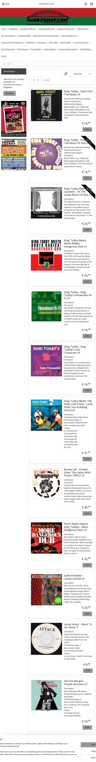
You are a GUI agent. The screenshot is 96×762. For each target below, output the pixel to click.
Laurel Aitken (66, 42)
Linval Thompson (8, 49)
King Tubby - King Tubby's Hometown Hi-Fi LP (78, 295)
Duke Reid (30, 42)
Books (3, 56)
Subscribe (10, 93)
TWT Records (82, 29)
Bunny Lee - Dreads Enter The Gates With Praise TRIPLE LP (77, 472)
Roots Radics (36, 49)
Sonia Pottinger (50, 49)
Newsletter (13, 29)
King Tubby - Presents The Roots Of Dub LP (77, 142)
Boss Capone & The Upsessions (46, 35)
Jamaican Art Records (65, 29)
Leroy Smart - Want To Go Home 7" (78, 626)
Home (3, 29)
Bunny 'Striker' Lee (69, 35)
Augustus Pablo (24, 35)
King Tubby (53, 42)
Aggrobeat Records (46, 29)
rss (65, 757)
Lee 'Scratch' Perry (81, 42)
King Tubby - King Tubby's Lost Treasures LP (75, 349)
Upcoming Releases (28, 29)
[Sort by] (77, 73)
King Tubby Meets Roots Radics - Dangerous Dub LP (75, 243)
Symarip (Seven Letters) (68, 49)
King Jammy (41, 42)
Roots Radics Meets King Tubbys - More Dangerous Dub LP (76, 527)
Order (87, 129)
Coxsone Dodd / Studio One (12, 42)
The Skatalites (85, 49)
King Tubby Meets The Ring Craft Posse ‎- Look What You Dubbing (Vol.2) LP (78, 406)
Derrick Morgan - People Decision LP (75, 683)
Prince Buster (23, 49)
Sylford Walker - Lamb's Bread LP (74, 577)
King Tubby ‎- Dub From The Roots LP (78, 93)
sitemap (59, 757)
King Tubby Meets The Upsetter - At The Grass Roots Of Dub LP (78, 191)
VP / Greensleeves (8, 35)
